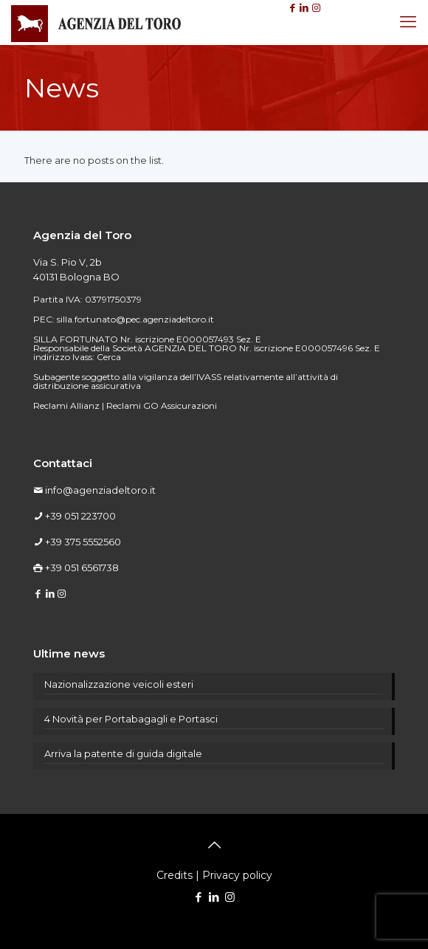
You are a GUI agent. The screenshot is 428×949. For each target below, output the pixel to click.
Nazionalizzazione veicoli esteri (118, 684)
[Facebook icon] (198, 897)
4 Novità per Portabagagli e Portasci (131, 719)
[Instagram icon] (229, 897)
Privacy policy (237, 875)
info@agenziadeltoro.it (100, 490)
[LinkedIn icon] (214, 897)
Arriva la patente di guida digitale (123, 753)
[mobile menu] (408, 22)
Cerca (109, 356)
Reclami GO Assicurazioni (161, 405)
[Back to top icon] (214, 844)
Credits (174, 875)
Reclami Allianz (66, 405)
